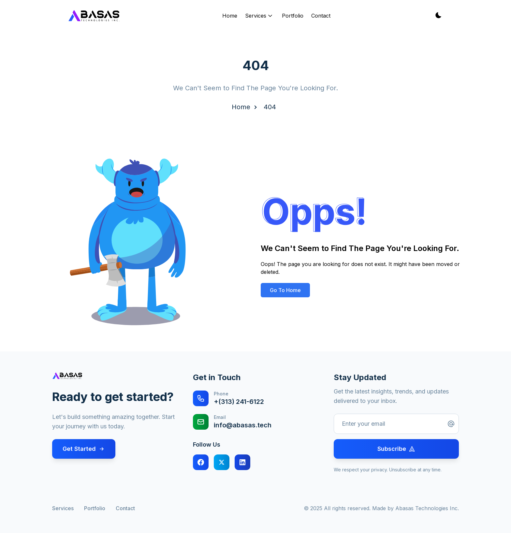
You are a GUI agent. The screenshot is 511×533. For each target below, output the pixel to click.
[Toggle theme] (438, 15)
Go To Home (285, 290)
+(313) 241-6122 (239, 402)
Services (259, 16)
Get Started (84, 448)
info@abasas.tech (242, 425)
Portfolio (292, 15)
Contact (320, 15)
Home (229, 15)
